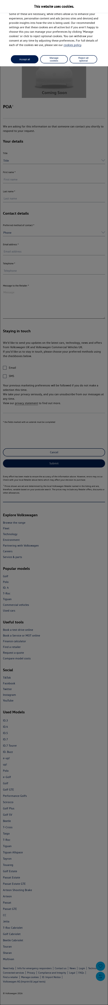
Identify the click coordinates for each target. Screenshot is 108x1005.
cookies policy (72, 45)
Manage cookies (54, 59)
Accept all (24, 59)
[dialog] (54, 502)
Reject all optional (83, 59)
